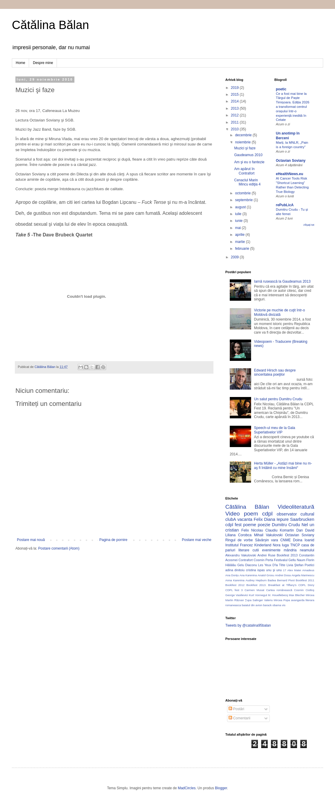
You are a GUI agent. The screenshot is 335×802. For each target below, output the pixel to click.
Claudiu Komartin (279, 530)
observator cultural (295, 514)
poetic (281, 89)
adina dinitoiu (235, 570)
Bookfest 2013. (256, 585)
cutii (256, 550)
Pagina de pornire (113, 540)
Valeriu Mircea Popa (277, 600)
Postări (236, 709)
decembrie (244, 135)
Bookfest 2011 (305, 580)
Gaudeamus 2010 (248, 155)
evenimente (271, 550)
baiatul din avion (252, 605)
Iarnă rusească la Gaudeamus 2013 (282, 281)
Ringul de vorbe (239, 540)
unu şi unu (274, 570)
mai (238, 228)
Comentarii (239, 718)
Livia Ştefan (294, 565)
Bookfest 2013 (287, 555)
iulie (239, 214)
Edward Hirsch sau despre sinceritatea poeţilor (275, 372)
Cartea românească (279, 590)
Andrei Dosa (283, 575)
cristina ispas (255, 570)
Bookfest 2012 (235, 585)
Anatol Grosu (266, 575)
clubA (230, 519)
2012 (235, 115)
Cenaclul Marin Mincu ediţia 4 (247, 182)
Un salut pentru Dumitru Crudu (278, 399)
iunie (239, 221)
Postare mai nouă (31, 540)
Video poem (241, 513)
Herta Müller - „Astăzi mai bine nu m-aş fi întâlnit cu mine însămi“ (283, 465)
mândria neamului (299, 550)
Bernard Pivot (286, 580)
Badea (272, 580)
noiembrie (243, 142)
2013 (235, 108)
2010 (235, 129)
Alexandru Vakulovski (240, 555)
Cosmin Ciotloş (304, 590)
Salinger (258, 600)
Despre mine (43, 63)
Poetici (309, 565)
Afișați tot (308, 224)
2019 (235, 88)
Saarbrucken (302, 519)
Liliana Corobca (238, 535)
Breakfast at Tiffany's (282, 585)
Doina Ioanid (303, 540)
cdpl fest (233, 524)
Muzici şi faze (245, 148)
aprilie (240, 235)
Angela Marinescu (302, 575)
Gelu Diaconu (247, 565)
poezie (264, 524)
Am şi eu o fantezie (249, 162)
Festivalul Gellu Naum (289, 560)
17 (284, 570)
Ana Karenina (248, 575)
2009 (235, 257)
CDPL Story (306, 585)
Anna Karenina (235, 580)
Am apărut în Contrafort (244, 171)
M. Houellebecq (278, 595)
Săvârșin (262, 540)
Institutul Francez (239, 545)
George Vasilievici (236, 595)
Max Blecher (297, 595)
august (241, 207)
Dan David (305, 530)
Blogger (221, 788)
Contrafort (246, 560)
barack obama (272, 605)
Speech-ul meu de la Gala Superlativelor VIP (274, 430)
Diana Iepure (276, 519)
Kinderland (262, 545)
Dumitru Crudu (286, 524)
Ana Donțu (232, 575)
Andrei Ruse (266, 555)
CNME (285, 540)
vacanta (244, 519)
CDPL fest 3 (234, 590)
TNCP (295, 545)
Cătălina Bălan (50, 24)
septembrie (244, 200)
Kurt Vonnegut (258, 595)
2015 (235, 94)
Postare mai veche (196, 540)
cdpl (267, 513)
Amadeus (308, 570)
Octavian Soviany (291, 161)
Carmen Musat (254, 590)
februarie (242, 248)
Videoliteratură (296, 507)
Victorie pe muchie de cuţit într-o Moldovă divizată (279, 312)
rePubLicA (285, 205)
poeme (249, 524)
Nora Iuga (281, 545)
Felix (258, 519)
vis (283, 605)
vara (274, 540)
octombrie (243, 193)
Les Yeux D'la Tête (271, 565)
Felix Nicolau (252, 530)
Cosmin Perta (263, 560)
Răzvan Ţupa (242, 600)
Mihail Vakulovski (268, 535)
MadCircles (187, 788)
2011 (235, 122)
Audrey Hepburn (256, 580)
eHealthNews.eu (289, 174)
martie (240, 242)
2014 (235, 101)
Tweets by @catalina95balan (248, 625)
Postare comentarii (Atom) (58, 548)
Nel (305, 524)
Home (20, 63)
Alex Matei (294, 570)
